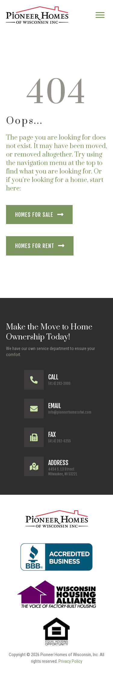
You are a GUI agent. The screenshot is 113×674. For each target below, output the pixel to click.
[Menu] (100, 15)
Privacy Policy (70, 661)
